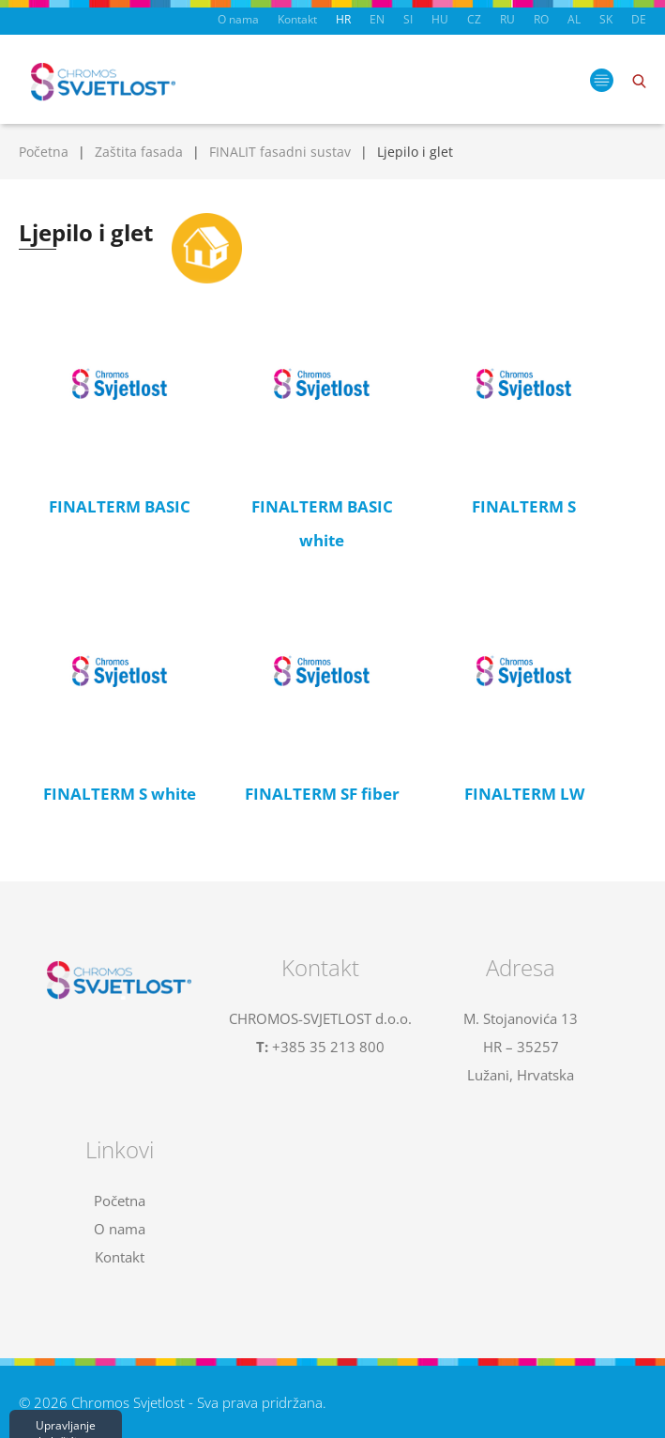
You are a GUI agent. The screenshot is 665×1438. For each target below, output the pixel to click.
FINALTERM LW (524, 793)
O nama (238, 19)
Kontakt (297, 19)
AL (574, 19)
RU (507, 19)
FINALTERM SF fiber (322, 793)
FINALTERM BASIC (119, 506)
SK (605, 19)
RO (541, 19)
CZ (474, 19)
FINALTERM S (524, 506)
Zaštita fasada (139, 152)
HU (439, 19)
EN (377, 19)
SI (408, 19)
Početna (43, 152)
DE (638, 19)
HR (343, 19)
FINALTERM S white (119, 793)
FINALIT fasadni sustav (280, 152)
